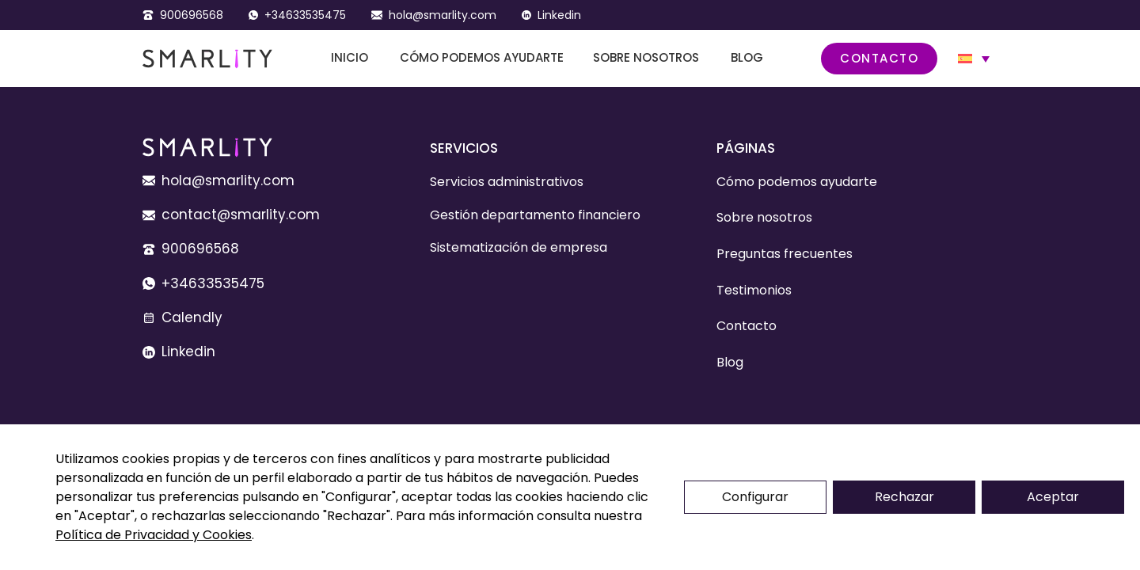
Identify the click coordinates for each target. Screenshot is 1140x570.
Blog (747, 57)
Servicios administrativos (506, 182)
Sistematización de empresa (518, 247)
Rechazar (904, 497)
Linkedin (559, 15)
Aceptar (1053, 497)
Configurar (755, 497)
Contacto (879, 58)
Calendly (192, 317)
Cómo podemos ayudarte (482, 57)
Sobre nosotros (646, 57)
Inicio (349, 57)
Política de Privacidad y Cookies (153, 535)
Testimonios (754, 290)
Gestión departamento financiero (535, 215)
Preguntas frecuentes (784, 254)
